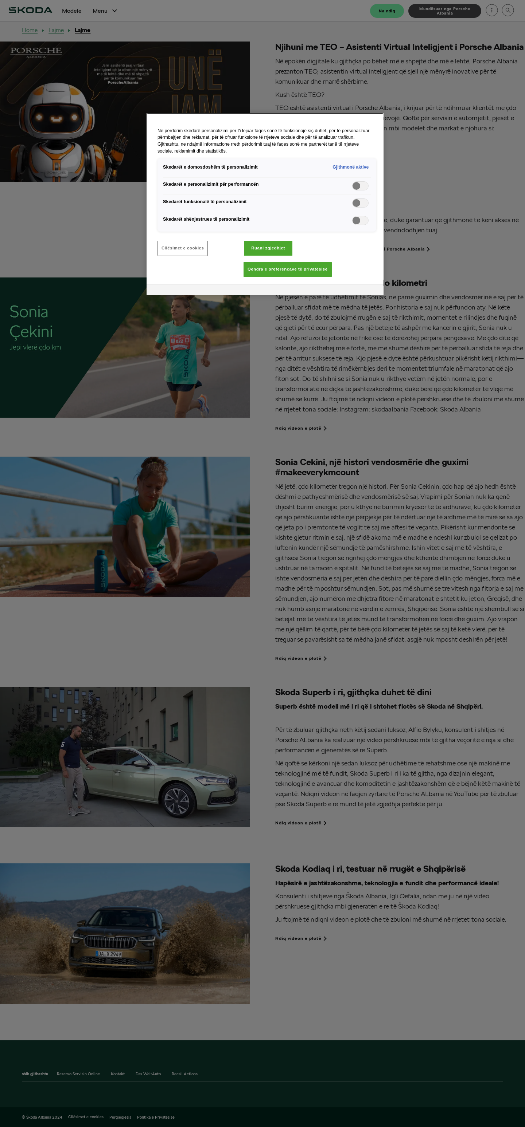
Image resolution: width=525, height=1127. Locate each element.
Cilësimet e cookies (183, 248)
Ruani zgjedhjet (268, 248)
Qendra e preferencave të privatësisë (288, 269)
